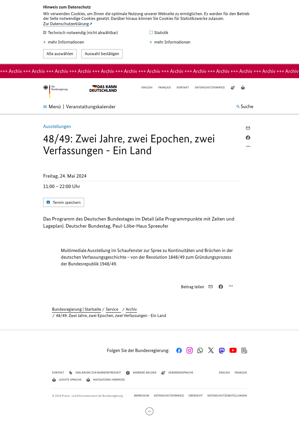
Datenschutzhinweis (210, 87)
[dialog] (149, 32)
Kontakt (183, 87)
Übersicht (195, 395)
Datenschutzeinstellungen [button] (227, 395)
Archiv (131, 309)
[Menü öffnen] (47, 107)
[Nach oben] (149, 411)
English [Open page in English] (146, 87)
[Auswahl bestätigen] (102, 53)
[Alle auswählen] (60, 53)
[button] (253, 87)
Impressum (141, 395)
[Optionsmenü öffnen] (248, 147)
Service (113, 309)
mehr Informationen (63, 42)
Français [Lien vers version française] (164, 87)
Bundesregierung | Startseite (76, 309)
